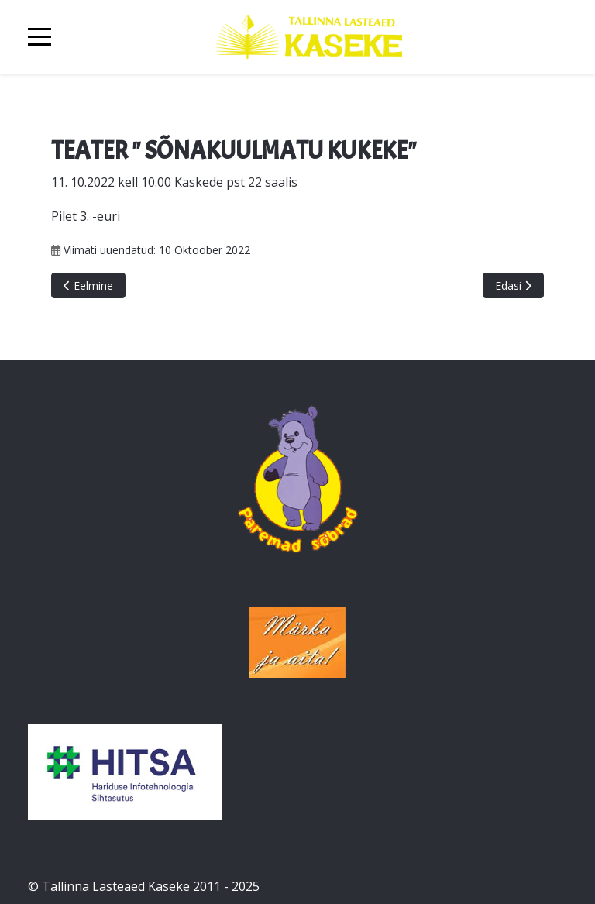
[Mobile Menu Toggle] (39, 37)
